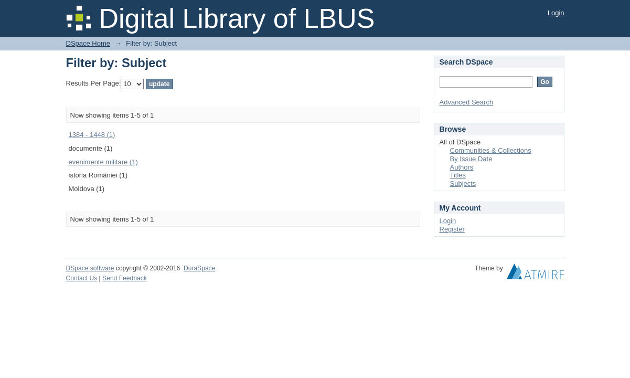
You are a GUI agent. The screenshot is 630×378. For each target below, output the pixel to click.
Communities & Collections (490, 150)
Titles (458, 175)
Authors (462, 167)
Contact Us (82, 278)
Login (556, 13)
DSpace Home (88, 43)
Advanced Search (467, 102)
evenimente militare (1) (103, 162)
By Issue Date (471, 159)
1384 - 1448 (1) (92, 135)
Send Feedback (124, 278)
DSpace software (90, 268)
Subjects (463, 183)
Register (452, 229)
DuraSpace (199, 268)
